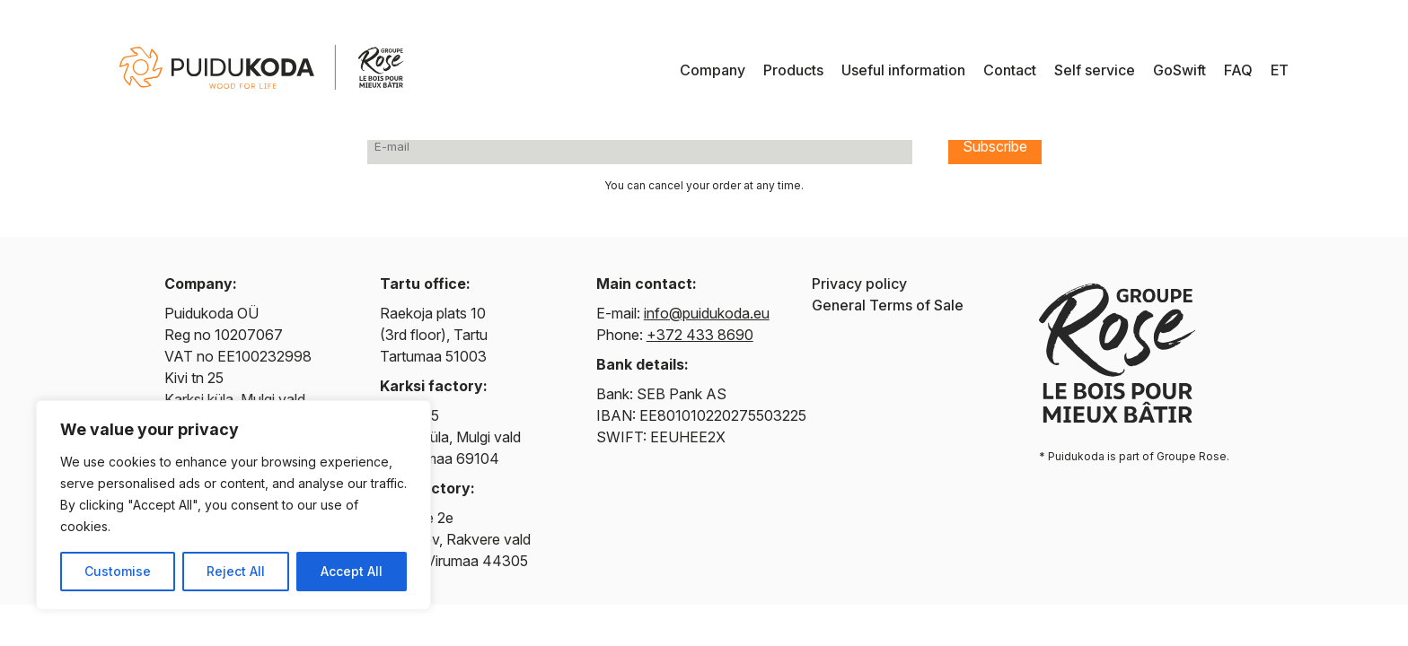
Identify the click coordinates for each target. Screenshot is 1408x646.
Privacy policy (859, 283)
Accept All (352, 571)
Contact (1009, 70)
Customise (117, 571)
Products (793, 70)
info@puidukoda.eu (707, 313)
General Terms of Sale (888, 305)
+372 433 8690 (700, 335)
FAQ (1238, 70)
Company (712, 70)
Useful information (903, 70)
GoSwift (1179, 70)
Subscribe (995, 146)
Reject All (236, 571)
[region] (233, 505)
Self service (1094, 70)
